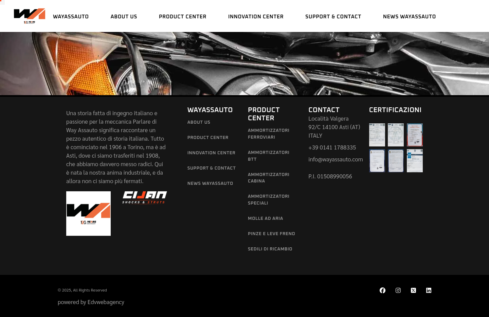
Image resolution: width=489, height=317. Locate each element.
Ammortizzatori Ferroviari (269, 134)
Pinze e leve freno (271, 234)
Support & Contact (211, 168)
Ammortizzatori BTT (269, 156)
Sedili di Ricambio (270, 249)
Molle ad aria (265, 218)
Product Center (208, 138)
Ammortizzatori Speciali (269, 200)
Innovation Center (211, 153)
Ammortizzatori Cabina (269, 178)
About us (199, 122)
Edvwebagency (106, 301)
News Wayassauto (210, 183)
